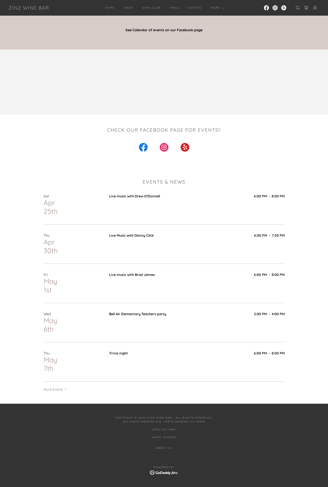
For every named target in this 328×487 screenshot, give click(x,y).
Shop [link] (128, 7)
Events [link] (195, 7)
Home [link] (110, 7)
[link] (29, 8)
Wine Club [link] (151, 7)
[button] (216, 7)
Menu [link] (175, 7)
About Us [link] (164, 447)
